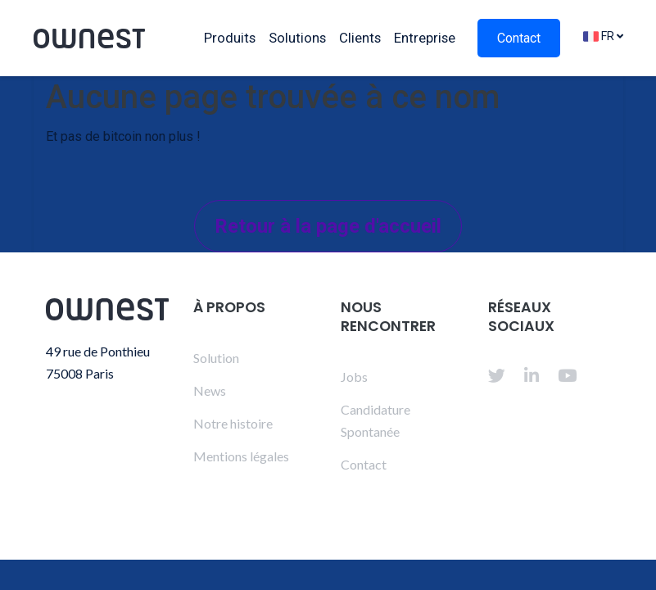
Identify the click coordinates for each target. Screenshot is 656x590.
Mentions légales (241, 456)
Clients (360, 38)
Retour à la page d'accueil (328, 226)
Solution (216, 357)
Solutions (297, 38)
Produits (230, 38)
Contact (519, 38)
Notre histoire (233, 423)
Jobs (354, 376)
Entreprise (424, 38)
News (209, 390)
